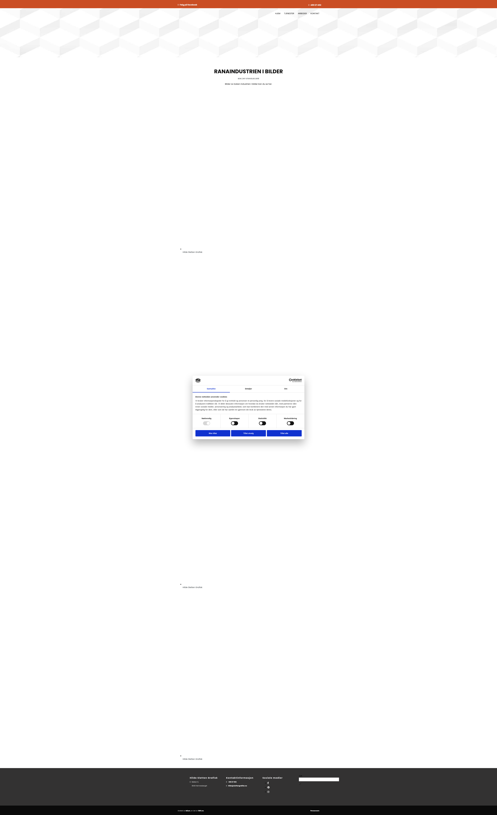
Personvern (314, 811)
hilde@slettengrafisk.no (237, 786)
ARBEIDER (302, 13)
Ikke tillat (213, 433)
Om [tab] (285, 389)
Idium (188, 811)
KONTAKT (315, 13)
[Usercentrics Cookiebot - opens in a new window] (291, 380)
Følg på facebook (188, 4)
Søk (300, 775)
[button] (300, 783)
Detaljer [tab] (248, 389)
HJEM (277, 13)
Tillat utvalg (248, 433)
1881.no (201, 811)
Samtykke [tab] (211, 389)
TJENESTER (289, 13)
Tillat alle (284, 433)
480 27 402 (316, 5)
